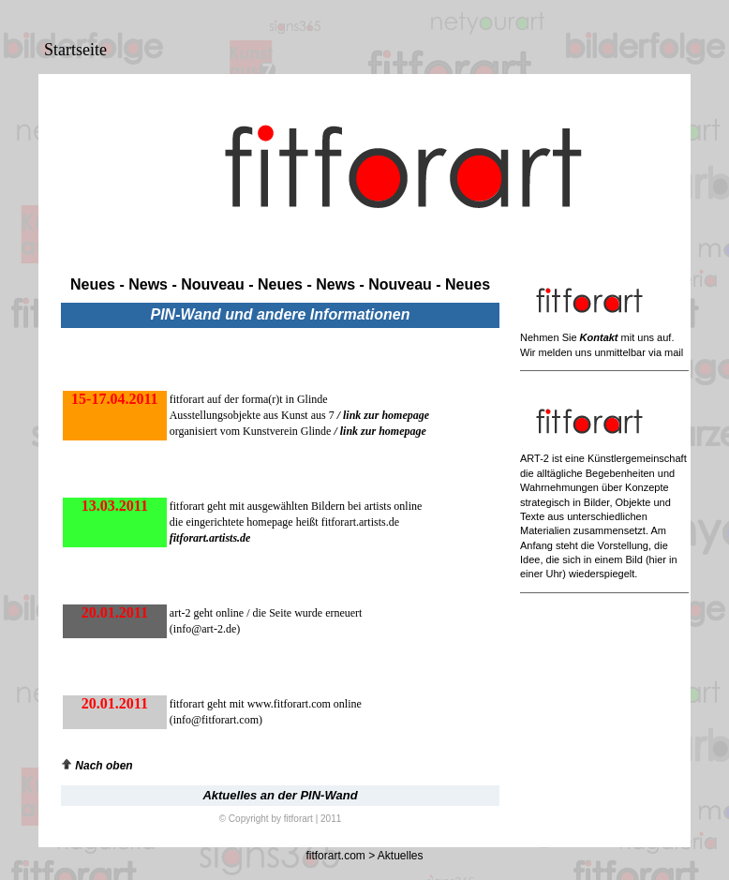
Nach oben (97, 765)
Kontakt (599, 337)
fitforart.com (334, 855)
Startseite (75, 49)
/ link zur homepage (383, 415)
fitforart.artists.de (210, 537)
